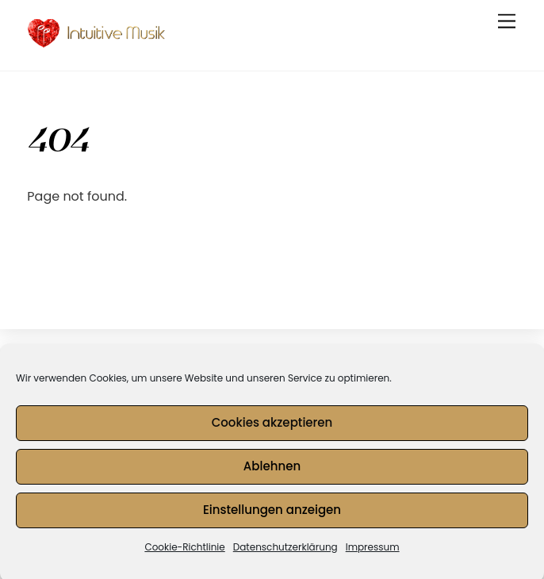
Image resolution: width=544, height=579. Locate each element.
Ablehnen (272, 470)
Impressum (373, 551)
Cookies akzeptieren (272, 426)
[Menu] (507, 21)
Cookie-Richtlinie (184, 551)
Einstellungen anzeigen (272, 513)
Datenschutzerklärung (285, 551)
